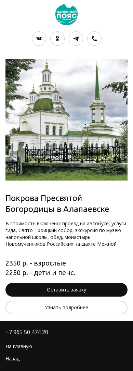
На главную (18, 346)
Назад (12, 358)
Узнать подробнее (66, 307)
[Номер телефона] (94, 38)
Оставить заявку (66, 289)
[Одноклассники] (57, 38)
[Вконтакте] (39, 38)
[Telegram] (76, 38)
